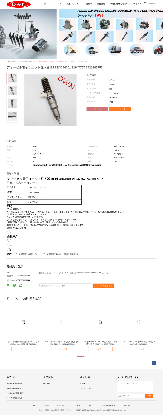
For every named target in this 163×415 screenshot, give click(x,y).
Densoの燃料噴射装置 (14, 384)
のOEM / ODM (85, 388)
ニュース (76, 405)
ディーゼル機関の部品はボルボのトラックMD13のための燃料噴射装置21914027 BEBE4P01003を (23, 343)
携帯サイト (128, 405)
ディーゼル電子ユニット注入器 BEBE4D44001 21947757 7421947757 (61, 61)
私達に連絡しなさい (119, 4)
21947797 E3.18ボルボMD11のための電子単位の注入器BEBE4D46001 (139, 343)
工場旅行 (88, 4)
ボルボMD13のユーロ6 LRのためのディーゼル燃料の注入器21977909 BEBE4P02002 (100, 343)
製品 (47, 405)
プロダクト (56, 4)
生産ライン (84, 384)
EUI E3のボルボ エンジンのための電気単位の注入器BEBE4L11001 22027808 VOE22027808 (62, 343)
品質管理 (101, 4)
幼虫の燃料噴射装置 (13, 388)
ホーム (34, 405)
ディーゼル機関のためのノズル (26, 254)
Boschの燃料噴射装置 (14, 398)
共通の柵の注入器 (71, 254)
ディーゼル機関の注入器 (51, 254)
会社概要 (46, 384)
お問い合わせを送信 (103, 286)
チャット (137, 4)
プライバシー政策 (107, 405)
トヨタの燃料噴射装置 (14, 393)
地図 (90, 405)
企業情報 (61, 405)
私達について (72, 4)
